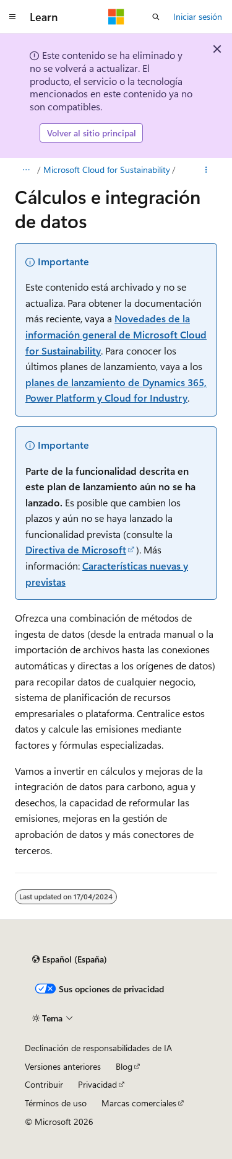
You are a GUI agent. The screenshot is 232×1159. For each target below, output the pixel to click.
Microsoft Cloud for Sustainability (106, 169)
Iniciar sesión (197, 16)
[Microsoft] (116, 17)
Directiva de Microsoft (75, 549)
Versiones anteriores (63, 1066)
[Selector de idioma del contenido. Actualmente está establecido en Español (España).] (69, 959)
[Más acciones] (206, 170)
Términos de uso (56, 1103)
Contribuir (44, 1084)
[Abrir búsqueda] (156, 17)
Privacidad (97, 1084)
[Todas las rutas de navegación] (26, 170)
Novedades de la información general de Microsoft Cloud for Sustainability (116, 334)
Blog (124, 1066)
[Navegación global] (12, 17)
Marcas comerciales (138, 1103)
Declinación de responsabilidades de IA (98, 1048)
